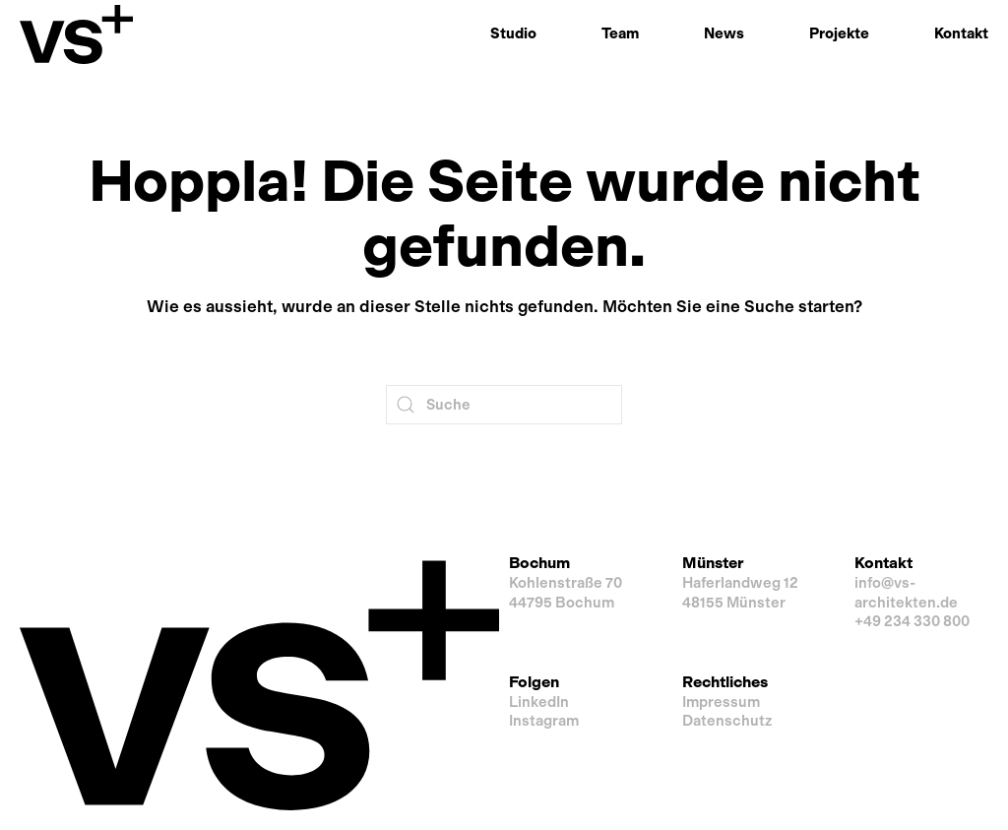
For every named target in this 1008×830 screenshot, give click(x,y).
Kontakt (961, 33)
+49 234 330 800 (912, 621)
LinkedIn (539, 702)
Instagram (544, 721)
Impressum (721, 702)
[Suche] (504, 404)
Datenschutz (727, 721)
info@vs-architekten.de (906, 592)
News (724, 33)
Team (620, 33)
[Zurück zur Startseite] (76, 34)
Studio (513, 33)
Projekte (839, 33)
